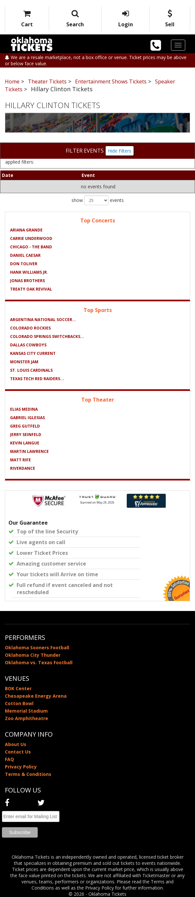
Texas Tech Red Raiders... (37, 378)
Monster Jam (24, 362)
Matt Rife (20, 460)
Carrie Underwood (31, 238)
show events (98, 200)
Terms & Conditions (28, 774)
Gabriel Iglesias (27, 417)
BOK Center (18, 688)
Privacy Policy (21, 767)
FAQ (9, 759)
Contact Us (18, 752)
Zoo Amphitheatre (26, 718)
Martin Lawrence (29, 451)
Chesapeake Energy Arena (36, 696)
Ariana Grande (26, 230)
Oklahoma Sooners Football (37, 647)
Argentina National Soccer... (43, 319)
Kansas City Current (33, 353)
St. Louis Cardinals (31, 370)
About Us (15, 744)
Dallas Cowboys (28, 345)
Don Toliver (23, 264)
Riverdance (22, 468)
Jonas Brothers (27, 280)
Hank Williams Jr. (29, 272)
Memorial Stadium (26, 711)
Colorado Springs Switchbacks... (47, 336)
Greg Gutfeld (25, 426)
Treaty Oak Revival (31, 289)
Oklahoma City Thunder (32, 655)
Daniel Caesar (25, 255)
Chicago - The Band (31, 247)
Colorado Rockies (30, 328)
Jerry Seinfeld (25, 434)
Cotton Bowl (19, 703)
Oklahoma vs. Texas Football (38, 662)
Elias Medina (24, 409)
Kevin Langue (24, 443)
